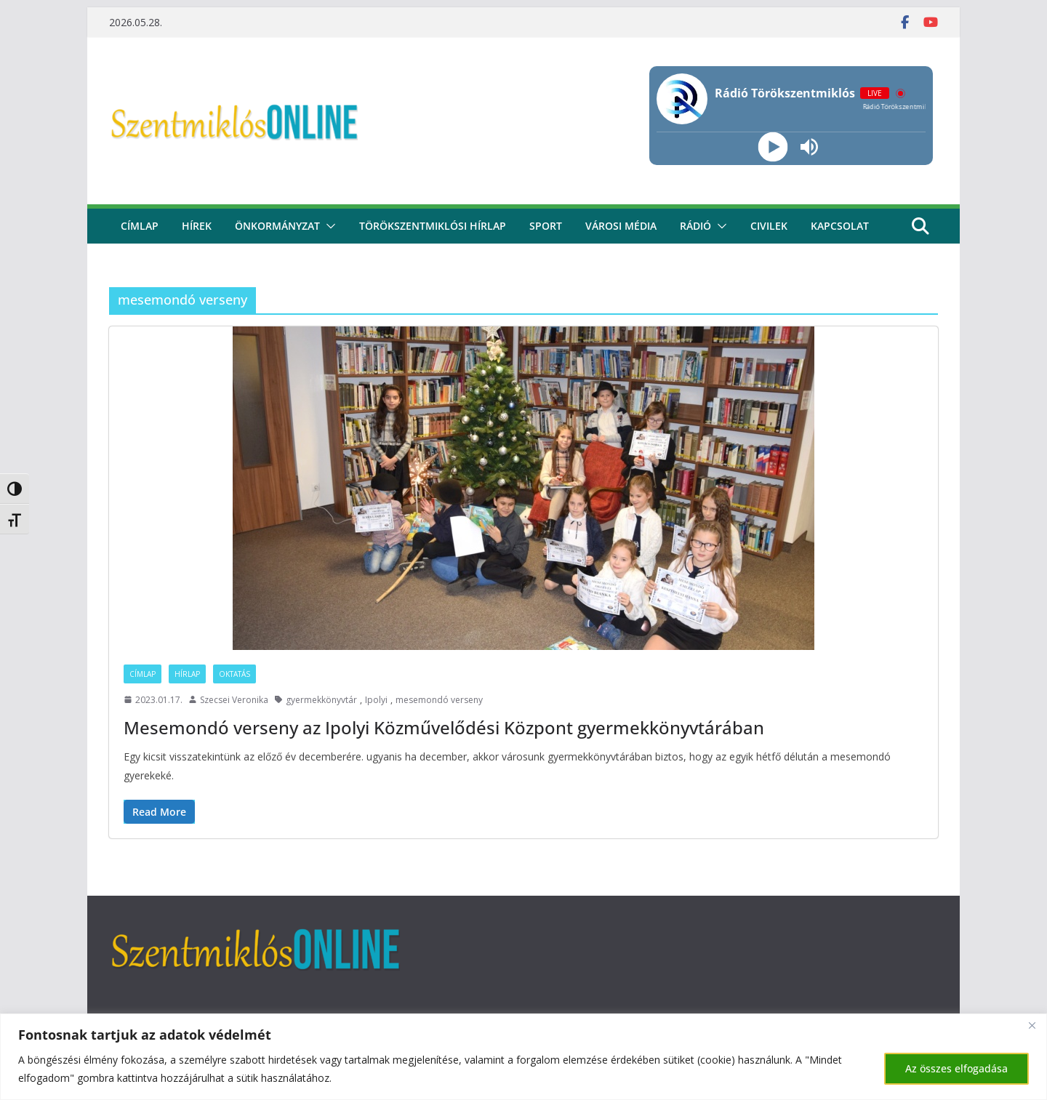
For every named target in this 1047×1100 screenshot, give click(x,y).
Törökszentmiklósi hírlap (432, 226)
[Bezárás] (1031, 1026)
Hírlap (187, 674)
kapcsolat (840, 226)
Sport (545, 226)
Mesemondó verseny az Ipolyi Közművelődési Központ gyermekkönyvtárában (444, 727)
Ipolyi (376, 700)
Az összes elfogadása (956, 1068)
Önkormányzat (277, 226)
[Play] (772, 147)
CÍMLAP (140, 226)
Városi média (621, 226)
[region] (523, 1056)
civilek (768, 226)
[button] (328, 226)
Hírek (197, 226)
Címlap (142, 674)
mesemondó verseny (439, 700)
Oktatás (234, 674)
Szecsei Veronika (234, 700)
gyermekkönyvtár (321, 700)
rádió (695, 226)
